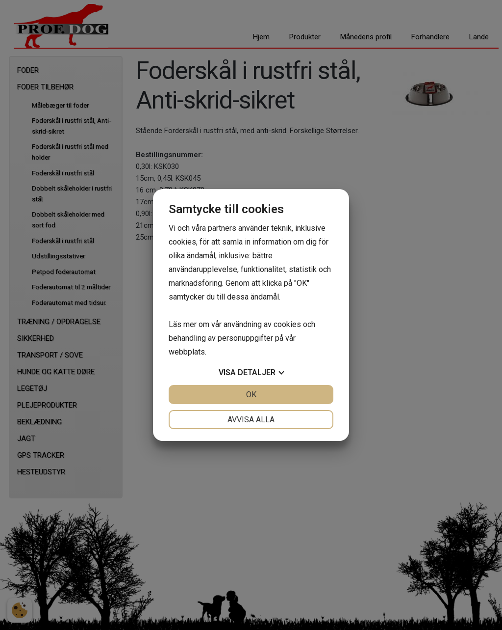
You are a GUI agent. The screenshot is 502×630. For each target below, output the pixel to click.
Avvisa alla (251, 419)
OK (251, 394)
